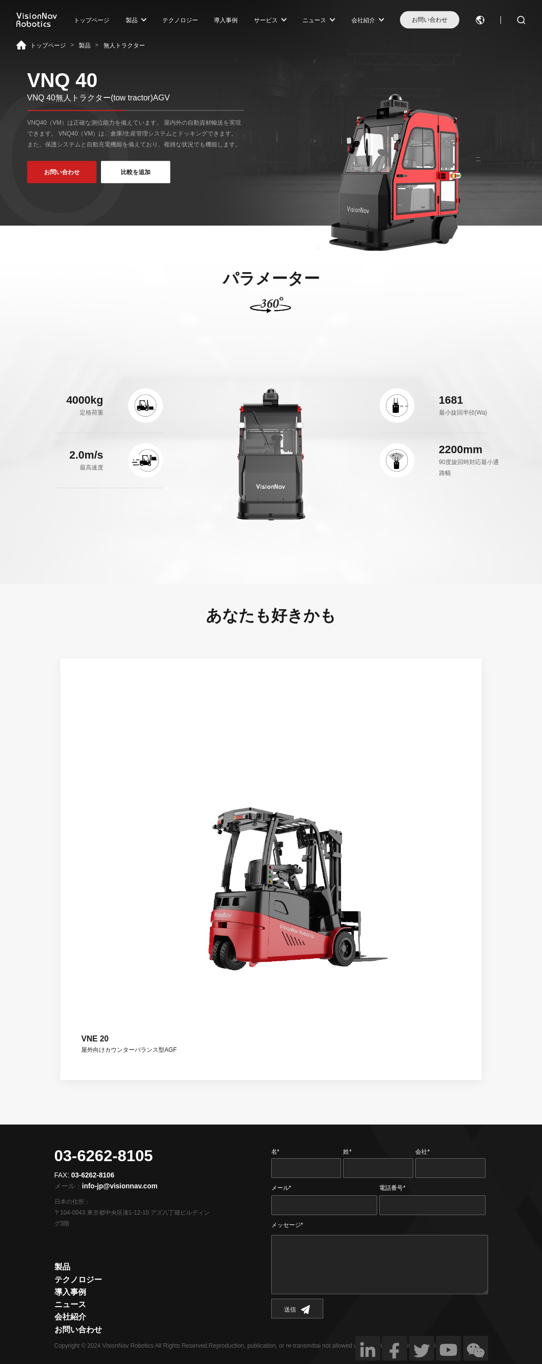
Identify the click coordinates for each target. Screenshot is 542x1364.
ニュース (314, 19)
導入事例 (226, 19)
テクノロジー (180, 19)
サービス (266, 19)
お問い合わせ (429, 19)
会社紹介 (363, 19)
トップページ (91, 19)
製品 (132, 19)
